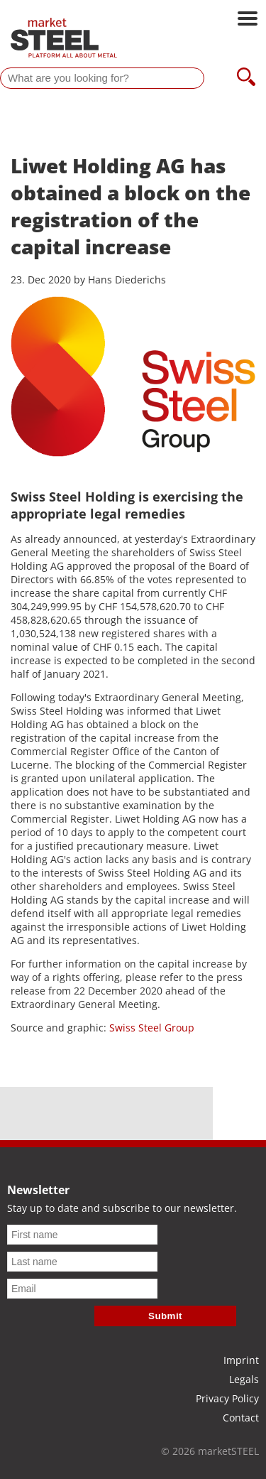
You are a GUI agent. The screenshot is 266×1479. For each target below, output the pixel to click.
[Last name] (82, 1262)
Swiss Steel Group (151, 1027)
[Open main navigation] (247, 20)
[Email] (82, 1289)
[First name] (82, 1235)
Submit (165, 1316)
